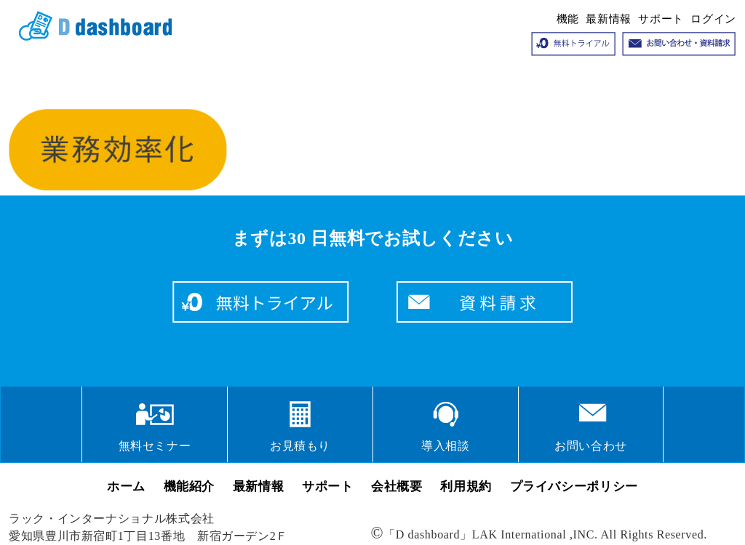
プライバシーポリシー (574, 486)
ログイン (713, 18)
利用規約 (466, 486)
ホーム (126, 486)
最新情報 (609, 18)
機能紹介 (189, 486)
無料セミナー (155, 446)
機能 (568, 18)
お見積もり (300, 446)
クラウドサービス (90, 26)
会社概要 (397, 486)
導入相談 (445, 446)
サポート (661, 18)
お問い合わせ (590, 446)
